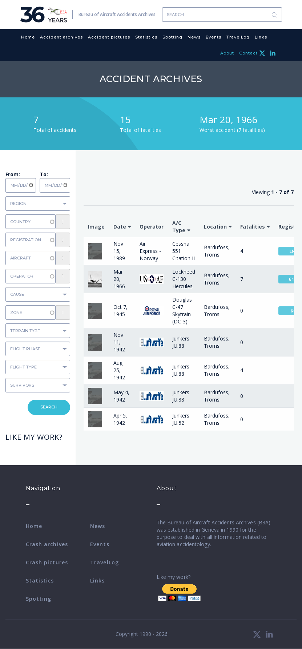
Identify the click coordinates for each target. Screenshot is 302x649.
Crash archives (47, 544)
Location (215, 226)
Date (119, 226)
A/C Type (178, 226)
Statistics (146, 37)
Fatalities (252, 226)
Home (28, 37)
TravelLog (238, 37)
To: (44, 174)
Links (261, 37)
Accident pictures (109, 37)
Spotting (172, 37)
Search (274, 15)
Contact (248, 53)
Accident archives (61, 37)
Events (213, 37)
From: (12, 174)
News (194, 37)
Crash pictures (47, 562)
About (227, 53)
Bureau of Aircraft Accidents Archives (117, 14)
